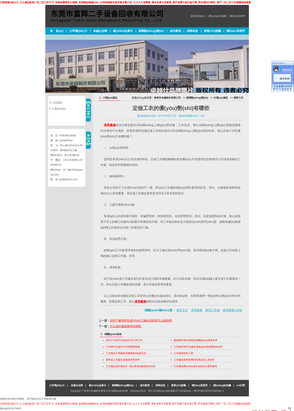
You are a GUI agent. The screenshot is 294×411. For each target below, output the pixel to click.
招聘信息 (192, 31)
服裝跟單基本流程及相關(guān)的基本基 (195, 340)
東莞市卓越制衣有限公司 (167, 97)
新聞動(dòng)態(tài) (151, 31)
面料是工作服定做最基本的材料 (123, 359)
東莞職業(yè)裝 (232, 310)
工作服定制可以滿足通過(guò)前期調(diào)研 (198, 346)
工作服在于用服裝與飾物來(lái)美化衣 (126, 353)
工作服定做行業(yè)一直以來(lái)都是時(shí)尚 (131, 366)
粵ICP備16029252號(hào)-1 (209, 390)
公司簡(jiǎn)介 (78, 31)
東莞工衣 (182, 310)
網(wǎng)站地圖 (217, 16)
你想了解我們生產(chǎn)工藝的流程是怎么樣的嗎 (141, 320)
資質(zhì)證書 (212, 31)
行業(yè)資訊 (59, 108)
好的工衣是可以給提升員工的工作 (124, 340)
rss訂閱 (240, 385)
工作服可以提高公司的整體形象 (123, 346)
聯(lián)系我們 (237, 16)
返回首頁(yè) (198, 16)
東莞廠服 (110, 125)
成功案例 (175, 31)
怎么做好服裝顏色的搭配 (125, 326)
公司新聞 (57, 102)
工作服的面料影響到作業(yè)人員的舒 (194, 359)
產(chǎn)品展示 (123, 31)
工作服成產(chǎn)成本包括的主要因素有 (195, 366)
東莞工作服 (212, 310)
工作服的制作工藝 (183, 353)
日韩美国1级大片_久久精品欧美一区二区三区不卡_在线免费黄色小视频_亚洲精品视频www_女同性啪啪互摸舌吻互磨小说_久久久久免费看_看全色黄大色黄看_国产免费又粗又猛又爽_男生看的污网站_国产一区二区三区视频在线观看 (125, 2)
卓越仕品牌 (100, 31)
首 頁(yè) (57, 31)
